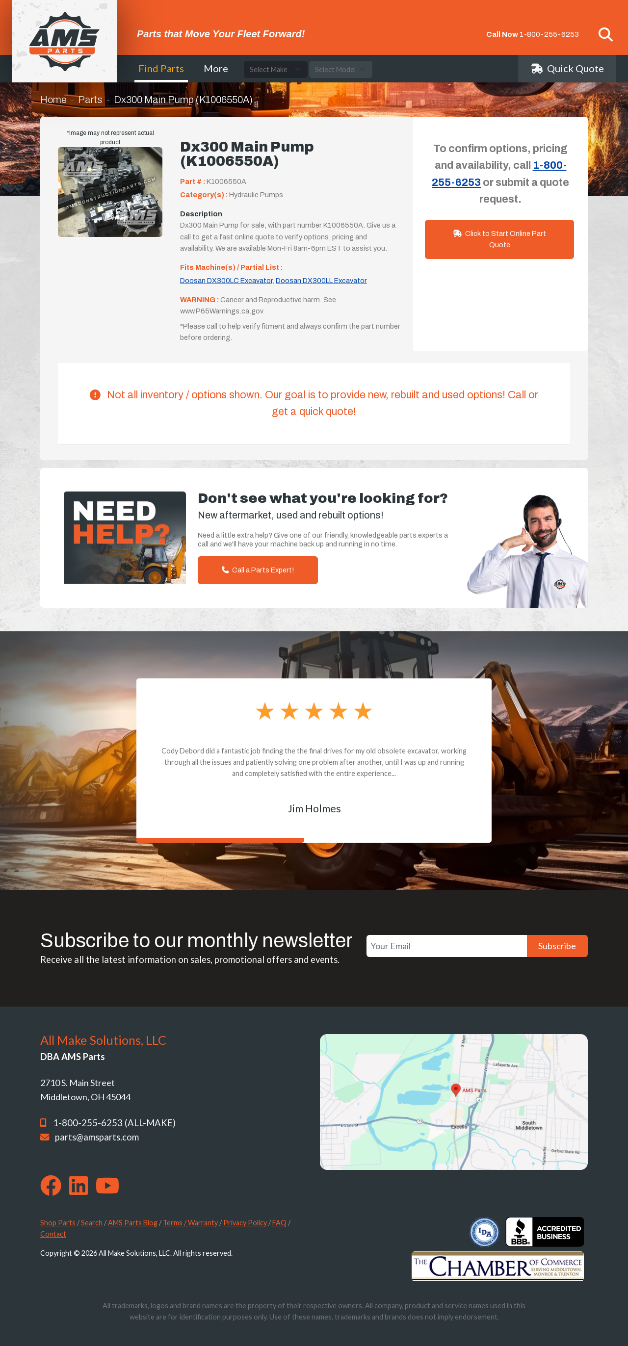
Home (53, 99)
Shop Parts (58, 1222)
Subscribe (557, 945)
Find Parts (161, 68)
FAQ (279, 1222)
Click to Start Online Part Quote (499, 239)
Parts (90, 99)
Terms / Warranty (190, 1222)
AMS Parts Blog (132, 1222)
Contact (53, 1234)
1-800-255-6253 (549, 34)
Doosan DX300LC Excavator (226, 281)
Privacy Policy (245, 1222)
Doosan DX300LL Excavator (321, 281)
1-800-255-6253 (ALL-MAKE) (114, 1122)
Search (92, 1222)
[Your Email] (446, 946)
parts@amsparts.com (97, 1137)
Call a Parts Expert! (258, 570)
